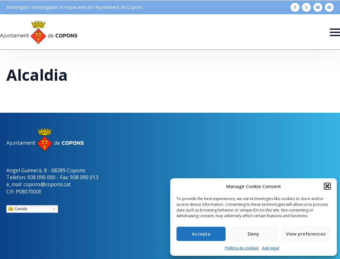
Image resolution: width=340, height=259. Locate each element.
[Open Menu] (335, 32)
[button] (327, 186)
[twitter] (306, 7)
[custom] (329, 7)
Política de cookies (242, 248)
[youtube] (317, 7)
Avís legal (270, 248)
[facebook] (295, 7)
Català (17, 209)
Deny (253, 234)
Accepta (201, 234)
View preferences (306, 234)
